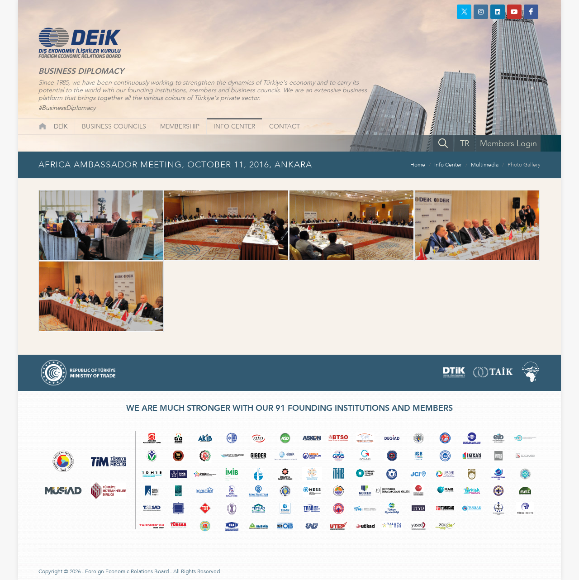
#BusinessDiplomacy (66, 108)
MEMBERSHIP (179, 126)
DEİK (61, 126)
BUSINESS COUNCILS (114, 126)
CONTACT (284, 126)
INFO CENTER (234, 126)
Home (417, 164)
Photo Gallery (524, 164)
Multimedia (484, 164)
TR (465, 143)
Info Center (448, 164)
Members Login (508, 143)
